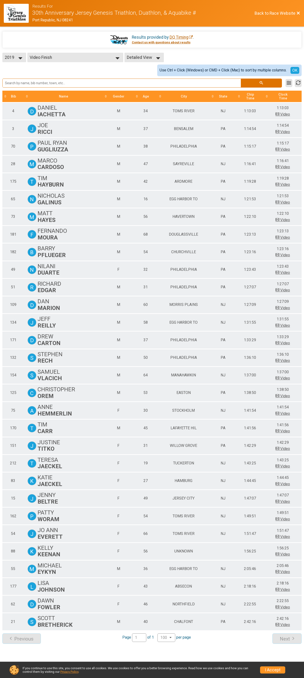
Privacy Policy (69, 671)
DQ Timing (179, 37)
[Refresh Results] (298, 83)
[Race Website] (18, 13)
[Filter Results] (288, 83)
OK (294, 70)
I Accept (272, 670)
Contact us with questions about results (161, 42)
